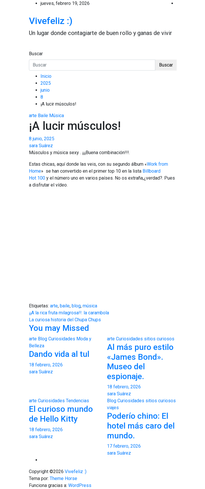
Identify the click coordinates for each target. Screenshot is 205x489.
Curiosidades (61, 339)
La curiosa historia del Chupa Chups (65, 319)
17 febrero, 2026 (124, 446)
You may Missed (59, 328)
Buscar (36, 53)
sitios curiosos (159, 339)
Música (56, 115)
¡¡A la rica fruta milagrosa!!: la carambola (69, 312)
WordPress (79, 485)
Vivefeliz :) (51, 20)
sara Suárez (41, 145)
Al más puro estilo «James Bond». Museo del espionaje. (140, 361)
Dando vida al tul (59, 354)
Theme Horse (63, 478)
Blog (42, 339)
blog (76, 306)
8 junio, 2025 (41, 138)
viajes (113, 407)
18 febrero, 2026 (46, 365)
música (90, 306)
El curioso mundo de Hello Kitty (61, 414)
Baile (43, 115)
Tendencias (77, 400)
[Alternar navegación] (32, 48)
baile (65, 306)
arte (33, 115)
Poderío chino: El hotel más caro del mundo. (141, 425)
